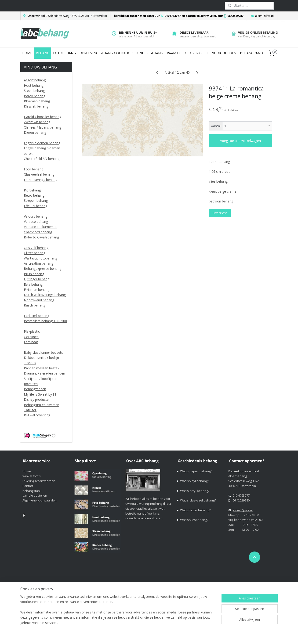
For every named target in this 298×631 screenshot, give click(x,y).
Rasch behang (34, 305)
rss (185, 584)
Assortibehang (35, 80)
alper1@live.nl (243, 510)
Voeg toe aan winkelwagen (240, 140)
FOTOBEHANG (64, 53)
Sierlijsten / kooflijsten (40, 378)
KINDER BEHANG (149, 53)
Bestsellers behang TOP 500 (45, 321)
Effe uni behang (35, 206)
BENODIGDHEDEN (221, 53)
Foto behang (33, 169)
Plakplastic (32, 331)
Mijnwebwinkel (243, 584)
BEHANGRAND (251, 53)
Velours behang (35, 216)
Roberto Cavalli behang (41, 237)
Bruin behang (34, 274)
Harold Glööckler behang (42, 117)
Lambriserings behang (40, 179)
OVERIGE (197, 53)
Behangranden (35, 389)
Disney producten (37, 399)
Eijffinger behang (36, 279)
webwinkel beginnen (203, 584)
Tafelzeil (30, 410)
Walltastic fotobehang (40, 258)
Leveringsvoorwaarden (38, 481)
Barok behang (34, 96)
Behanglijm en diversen (41, 405)
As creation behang (38, 263)
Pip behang (32, 190)
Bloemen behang (37, 101)
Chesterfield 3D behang (41, 158)
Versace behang (36, 221)
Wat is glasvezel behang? (198, 500)
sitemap (175, 584)
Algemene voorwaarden (39, 500)
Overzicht (220, 213)
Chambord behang (38, 232)
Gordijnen (31, 337)
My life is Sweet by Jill (40, 394)
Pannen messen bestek (41, 368)
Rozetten (31, 384)
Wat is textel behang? (195, 510)
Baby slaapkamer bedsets (43, 352)
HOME (27, 53)
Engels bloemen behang (42, 143)
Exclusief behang (36, 316)
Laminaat (31, 342)
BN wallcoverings (37, 415)
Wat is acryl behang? (194, 491)
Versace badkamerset (40, 226)
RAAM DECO (176, 53)
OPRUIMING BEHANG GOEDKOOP (106, 53)
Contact (27, 486)
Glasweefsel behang (39, 174)
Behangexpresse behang (42, 268)
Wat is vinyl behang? (194, 481)
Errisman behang (36, 289)
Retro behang (34, 195)
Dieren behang (35, 132)
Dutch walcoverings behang (45, 294)
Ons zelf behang (36, 247)
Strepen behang (36, 200)
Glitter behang (34, 253)
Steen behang (34, 90)
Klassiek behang (36, 106)
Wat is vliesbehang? (194, 520)
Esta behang (33, 284)
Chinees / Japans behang (42, 127)
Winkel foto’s (31, 476)
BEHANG (42, 53)
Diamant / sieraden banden (44, 373)
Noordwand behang (39, 300)
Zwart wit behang (37, 122)
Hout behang (34, 85)
